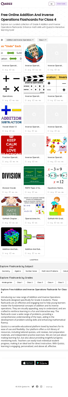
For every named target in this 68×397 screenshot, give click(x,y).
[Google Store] (42, 363)
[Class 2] (29, 282)
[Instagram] (41, 386)
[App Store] (28, 363)
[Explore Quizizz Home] (6, 3)
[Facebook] (37, 386)
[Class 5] (60, 282)
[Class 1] (19, 282)
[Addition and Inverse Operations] (20, 40)
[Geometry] (6, 271)
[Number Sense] (31, 271)
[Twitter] (33, 386)
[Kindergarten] (7, 282)
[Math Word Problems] (50, 271)
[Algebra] (18, 271)
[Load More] (34, 260)
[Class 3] (40, 282)
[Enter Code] (61, 4)
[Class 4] (42, 40)
